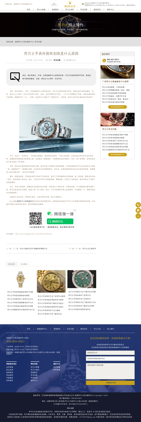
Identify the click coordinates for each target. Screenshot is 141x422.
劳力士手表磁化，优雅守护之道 (114, 96)
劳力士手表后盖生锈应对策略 (113, 102)
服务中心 (110, 10)
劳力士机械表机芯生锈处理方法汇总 (116, 150)
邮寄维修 (56, 370)
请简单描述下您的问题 (110, 371)
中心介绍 (97, 329)
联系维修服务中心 (117, 107)
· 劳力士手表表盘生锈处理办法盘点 (50, 307)
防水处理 (9, 370)
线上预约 (110, 329)
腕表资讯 (97, 10)
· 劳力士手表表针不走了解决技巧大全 (81, 302)
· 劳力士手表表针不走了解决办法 (49, 314)
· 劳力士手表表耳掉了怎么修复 (48, 310)
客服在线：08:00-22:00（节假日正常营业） (22, 349)
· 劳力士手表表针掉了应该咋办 (79, 299)
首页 (28, 10)
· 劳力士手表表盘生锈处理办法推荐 (50, 300)
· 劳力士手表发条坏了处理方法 (79, 295)
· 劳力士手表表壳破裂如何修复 (18, 295)
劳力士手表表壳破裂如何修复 (113, 138)
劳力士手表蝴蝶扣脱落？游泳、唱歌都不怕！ (117, 90)
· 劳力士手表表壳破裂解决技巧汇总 (19, 302)
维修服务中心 (42, 329)
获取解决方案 (111, 383)
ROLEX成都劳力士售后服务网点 (97, 3)
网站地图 (70, 408)
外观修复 (9, 378)
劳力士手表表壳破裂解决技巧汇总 (115, 144)
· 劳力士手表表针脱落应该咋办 (79, 309)
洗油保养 (9, 375)
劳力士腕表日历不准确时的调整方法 (33, 248)
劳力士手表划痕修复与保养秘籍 (114, 93)
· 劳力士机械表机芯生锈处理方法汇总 (20, 309)
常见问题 (83, 10)
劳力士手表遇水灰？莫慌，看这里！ (116, 99)
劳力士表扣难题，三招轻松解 (113, 87)
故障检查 (9, 372)
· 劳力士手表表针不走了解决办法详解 (81, 292)
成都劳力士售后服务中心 (24, 42)
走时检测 (9, 367)
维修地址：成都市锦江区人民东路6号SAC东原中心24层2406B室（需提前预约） (33, 353)
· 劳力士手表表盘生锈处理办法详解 (19, 306)
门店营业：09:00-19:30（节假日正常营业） (22, 346)
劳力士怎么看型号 (89, 248)
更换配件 (55, 10)
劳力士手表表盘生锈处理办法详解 (115, 147)
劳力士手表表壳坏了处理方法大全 (115, 141)
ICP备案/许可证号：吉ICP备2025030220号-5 (70, 404)
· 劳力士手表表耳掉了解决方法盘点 (50, 303)
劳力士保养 (69, 10)
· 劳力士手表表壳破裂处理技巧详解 (19, 292)
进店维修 (56, 367)
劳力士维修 (41, 10)
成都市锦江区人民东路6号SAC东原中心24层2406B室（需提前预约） (111, 5)
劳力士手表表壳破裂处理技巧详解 (115, 135)
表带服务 (9, 380)
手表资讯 (34, 378)
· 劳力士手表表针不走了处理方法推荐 (51, 296)
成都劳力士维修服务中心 (26, 201)
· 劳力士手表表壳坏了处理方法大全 (19, 299)
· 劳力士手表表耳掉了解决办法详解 (80, 306)
